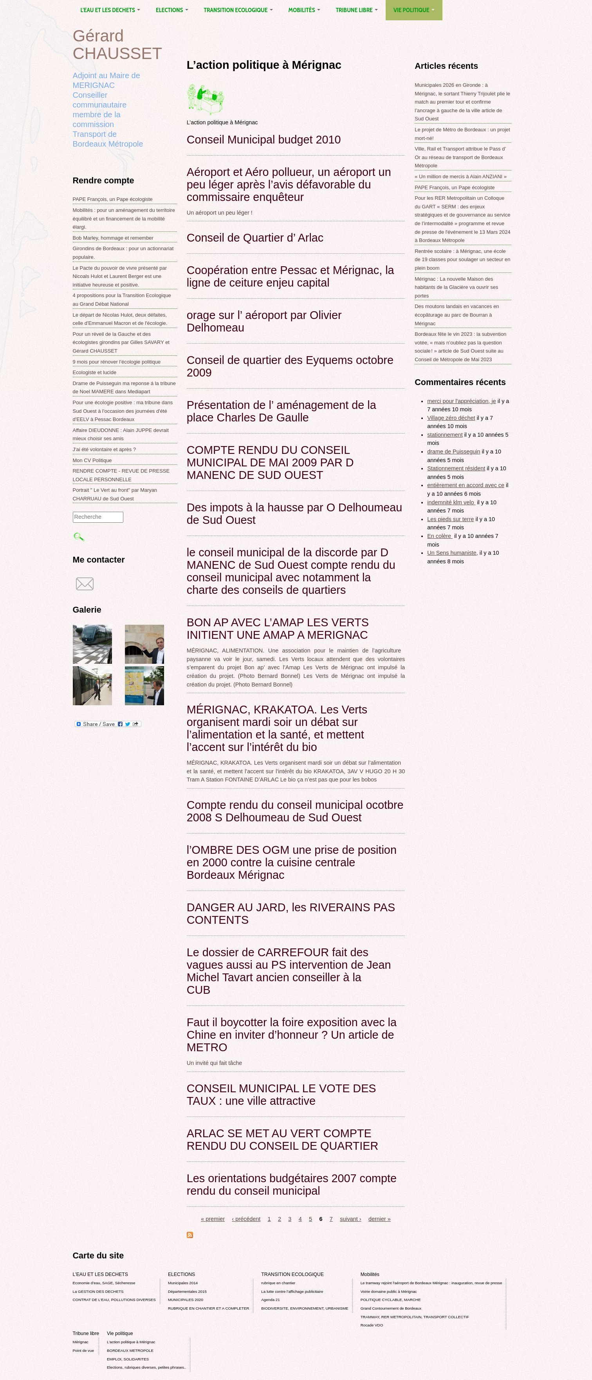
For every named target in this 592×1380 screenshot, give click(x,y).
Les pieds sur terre (450, 519)
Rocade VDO (372, 1325)
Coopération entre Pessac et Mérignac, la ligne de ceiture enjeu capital (290, 276)
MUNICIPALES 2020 (185, 1300)
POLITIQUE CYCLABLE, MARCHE (391, 1300)
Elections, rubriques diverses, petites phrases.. (146, 1367)
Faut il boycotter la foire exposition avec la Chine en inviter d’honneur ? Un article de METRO (292, 1035)
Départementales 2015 (187, 1291)
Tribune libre (357, 10)
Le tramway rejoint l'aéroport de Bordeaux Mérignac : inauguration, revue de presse (431, 1283)
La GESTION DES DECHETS (98, 1291)
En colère (440, 536)
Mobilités (304, 10)
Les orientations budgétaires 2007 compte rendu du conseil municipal (292, 1184)
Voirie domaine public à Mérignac (389, 1291)
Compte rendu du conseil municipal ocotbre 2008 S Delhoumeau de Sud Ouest (295, 811)
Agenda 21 (270, 1300)
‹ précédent (246, 1219)
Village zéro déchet (451, 418)
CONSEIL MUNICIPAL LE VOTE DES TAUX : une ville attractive (281, 1094)
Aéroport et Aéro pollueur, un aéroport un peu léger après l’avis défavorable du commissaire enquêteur (289, 184)
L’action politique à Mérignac (131, 1342)
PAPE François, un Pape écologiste (113, 199)
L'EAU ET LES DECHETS (111, 10)
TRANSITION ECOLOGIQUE (238, 10)
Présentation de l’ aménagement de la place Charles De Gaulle (281, 411)
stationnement (444, 435)
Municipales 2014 (183, 1283)
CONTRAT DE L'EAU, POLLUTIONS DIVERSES (114, 1300)
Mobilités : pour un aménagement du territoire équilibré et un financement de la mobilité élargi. (124, 218)
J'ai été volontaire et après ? (104, 449)
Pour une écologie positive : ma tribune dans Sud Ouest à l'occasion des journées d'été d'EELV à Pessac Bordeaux (123, 411)
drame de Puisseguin (453, 451)
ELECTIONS (172, 10)
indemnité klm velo (451, 502)
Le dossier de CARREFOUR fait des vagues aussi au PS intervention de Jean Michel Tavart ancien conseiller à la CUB (289, 971)
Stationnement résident (456, 468)
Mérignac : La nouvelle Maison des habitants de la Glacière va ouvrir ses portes (456, 287)
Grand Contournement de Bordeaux (391, 1308)
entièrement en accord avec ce (465, 485)
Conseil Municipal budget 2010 (264, 139)
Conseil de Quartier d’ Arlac (255, 237)
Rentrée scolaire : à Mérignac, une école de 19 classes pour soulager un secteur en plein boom (462, 259)
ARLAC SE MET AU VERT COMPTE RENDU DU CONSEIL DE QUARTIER (283, 1139)
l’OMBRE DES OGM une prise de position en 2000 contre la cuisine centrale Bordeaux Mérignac (292, 862)
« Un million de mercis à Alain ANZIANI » (461, 176)
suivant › (350, 1219)
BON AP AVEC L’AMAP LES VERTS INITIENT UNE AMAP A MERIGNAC (278, 628)
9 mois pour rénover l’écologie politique (117, 362)
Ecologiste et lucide (95, 372)
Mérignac (80, 1342)
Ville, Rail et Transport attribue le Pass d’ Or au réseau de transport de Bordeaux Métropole (460, 157)
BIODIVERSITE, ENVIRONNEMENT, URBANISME (304, 1308)
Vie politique (414, 10)
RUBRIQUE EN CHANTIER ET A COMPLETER (208, 1308)
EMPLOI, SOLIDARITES (128, 1359)
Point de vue (83, 1350)
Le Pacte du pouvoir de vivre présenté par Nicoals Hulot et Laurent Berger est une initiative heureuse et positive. (120, 276)
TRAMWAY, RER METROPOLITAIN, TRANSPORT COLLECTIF (415, 1317)
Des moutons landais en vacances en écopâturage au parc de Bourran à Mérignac (457, 314)
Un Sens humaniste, (452, 553)
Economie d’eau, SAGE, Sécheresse (104, 1283)
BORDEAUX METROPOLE (130, 1350)
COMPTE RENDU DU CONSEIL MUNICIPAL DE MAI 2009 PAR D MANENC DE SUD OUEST (270, 462)
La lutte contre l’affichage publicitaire (292, 1291)
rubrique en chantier (278, 1283)
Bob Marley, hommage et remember (113, 238)
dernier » (379, 1219)
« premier (213, 1219)
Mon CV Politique (92, 460)
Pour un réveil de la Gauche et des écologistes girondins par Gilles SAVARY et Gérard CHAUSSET (121, 342)
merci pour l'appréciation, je (461, 401)
